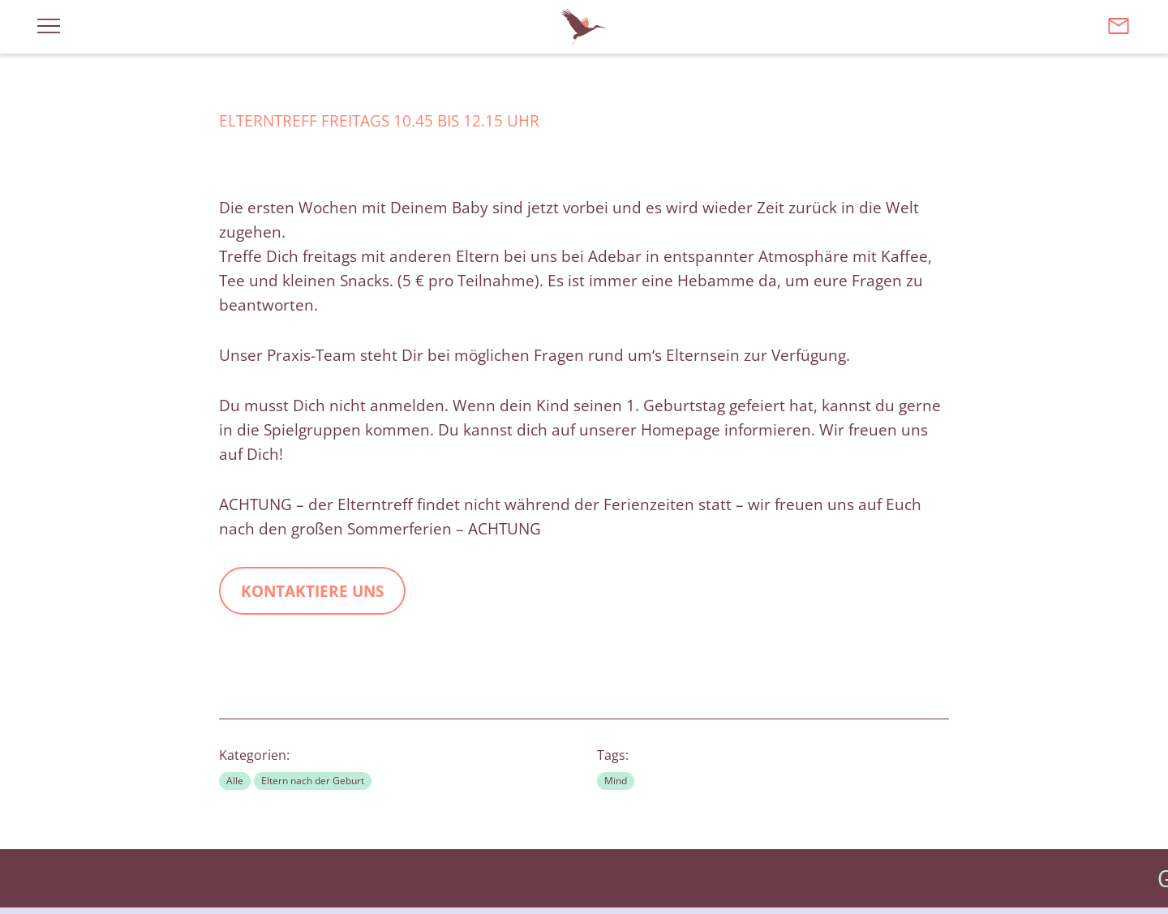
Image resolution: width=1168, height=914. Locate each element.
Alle (234, 780)
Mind (615, 780)
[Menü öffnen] (48, 25)
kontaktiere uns (312, 591)
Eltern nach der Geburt (312, 780)
